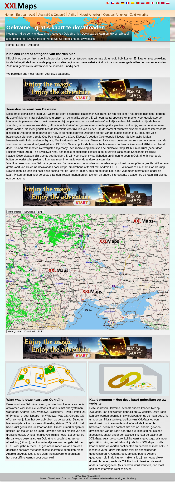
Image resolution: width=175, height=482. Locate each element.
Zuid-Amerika (139, 14)
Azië (32, 14)
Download (30, 212)
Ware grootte (14, 212)
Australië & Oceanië (51, 14)
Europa (21, 14)
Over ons (66, 478)
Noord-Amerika (89, 14)
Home (9, 14)
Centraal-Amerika (115, 14)
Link (40, 212)
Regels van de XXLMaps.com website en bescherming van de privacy (104, 478)
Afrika (72, 14)
